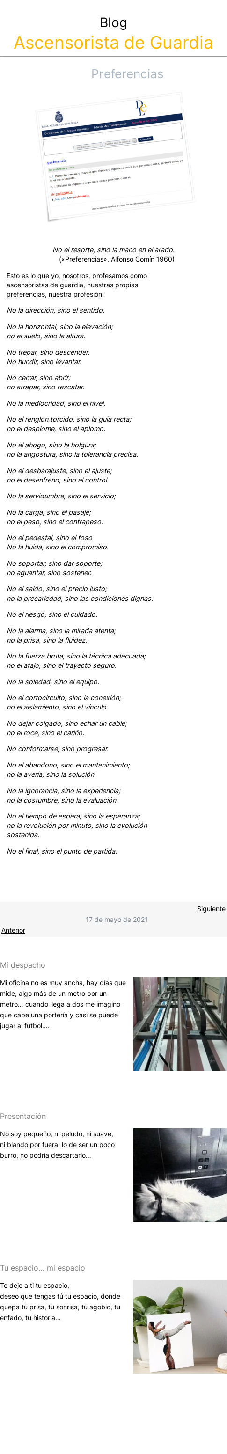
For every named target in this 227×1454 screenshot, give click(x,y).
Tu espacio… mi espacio (42, 1267)
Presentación (23, 1116)
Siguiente (211, 909)
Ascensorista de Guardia (113, 42)
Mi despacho (22, 965)
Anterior (13, 930)
